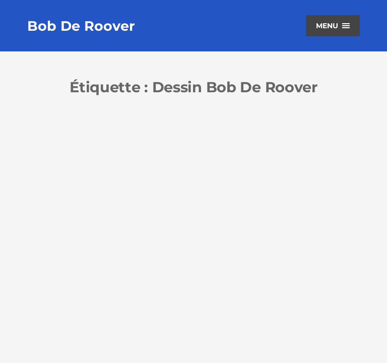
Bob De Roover (81, 26)
